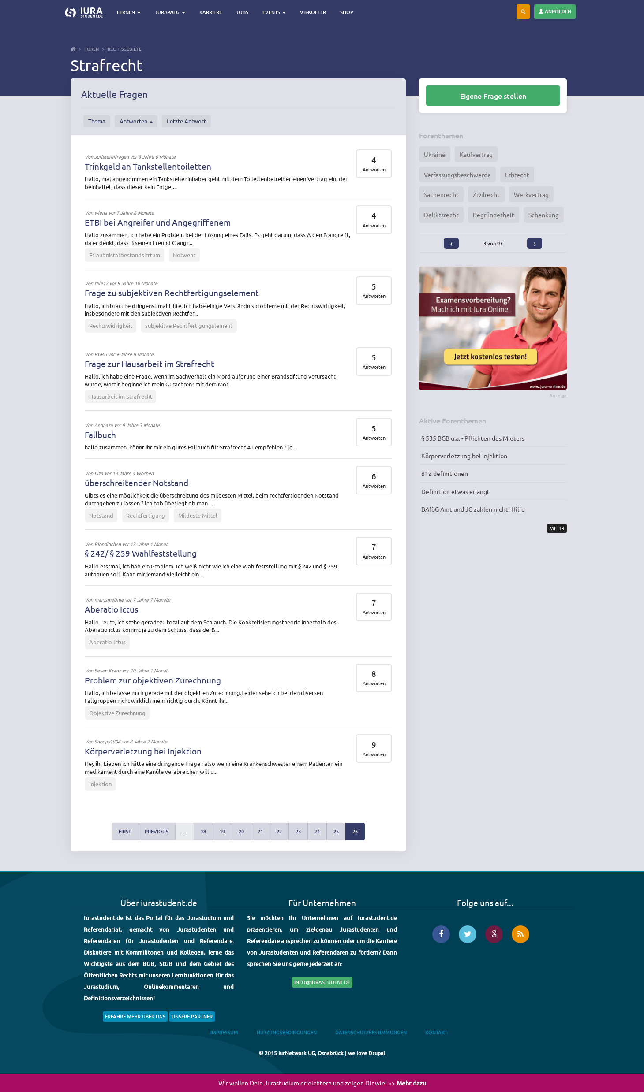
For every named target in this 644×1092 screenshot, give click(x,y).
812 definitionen (444, 473)
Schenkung (543, 215)
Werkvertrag (531, 194)
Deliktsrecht (441, 215)
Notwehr (184, 255)
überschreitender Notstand (136, 482)
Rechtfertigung (145, 515)
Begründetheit (493, 215)
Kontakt (436, 1032)
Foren (91, 48)
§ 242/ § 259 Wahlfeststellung (141, 553)
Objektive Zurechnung (117, 713)
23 (298, 831)
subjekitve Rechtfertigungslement (188, 325)
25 (336, 831)
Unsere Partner (192, 1016)
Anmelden (555, 11)
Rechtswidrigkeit (110, 325)
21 (260, 831)
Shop (348, 12)
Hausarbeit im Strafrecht (120, 396)
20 (241, 831)
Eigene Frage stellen (493, 95)
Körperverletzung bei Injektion (143, 751)
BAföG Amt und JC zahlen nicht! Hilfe (473, 509)
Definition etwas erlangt (455, 491)
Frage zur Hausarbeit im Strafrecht (149, 363)
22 (279, 831)
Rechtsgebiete (125, 48)
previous (156, 831)
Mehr (557, 528)
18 (203, 831)
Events (275, 12)
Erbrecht (517, 174)
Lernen (130, 12)
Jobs (243, 12)
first (125, 831)
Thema (96, 121)
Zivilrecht (486, 194)
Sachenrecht (441, 194)
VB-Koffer (314, 12)
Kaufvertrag (476, 154)
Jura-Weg (171, 12)
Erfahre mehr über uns (135, 1016)
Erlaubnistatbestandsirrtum (124, 255)
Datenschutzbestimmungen (371, 1032)
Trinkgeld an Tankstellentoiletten (148, 166)
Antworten (136, 121)
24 (317, 831)
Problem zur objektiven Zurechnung (153, 680)
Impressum (224, 1032)
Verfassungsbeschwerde (457, 174)
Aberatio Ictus (111, 609)
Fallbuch (100, 434)
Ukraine (435, 154)
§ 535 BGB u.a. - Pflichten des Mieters (472, 438)
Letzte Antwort (186, 121)
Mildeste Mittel (197, 515)
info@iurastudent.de (322, 982)
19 (222, 831)
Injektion (100, 783)
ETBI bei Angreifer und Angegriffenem (158, 222)
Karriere (212, 12)
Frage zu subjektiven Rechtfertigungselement (172, 292)
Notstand (101, 515)
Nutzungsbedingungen (287, 1032)
